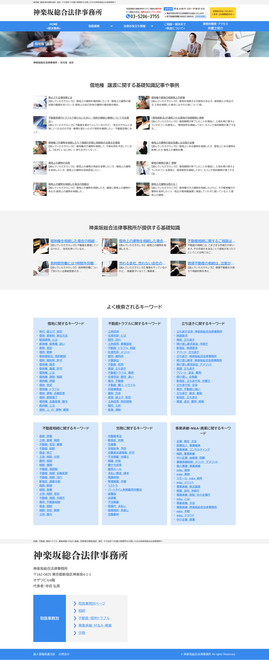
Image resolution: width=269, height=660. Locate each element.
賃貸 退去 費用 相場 (190, 401)
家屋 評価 (45, 436)
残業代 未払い (117, 506)
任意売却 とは (117, 335)
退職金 (112, 493)
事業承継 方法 (186, 503)
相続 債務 (45, 465)
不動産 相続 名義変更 (53, 473)
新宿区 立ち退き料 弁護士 (193, 381)
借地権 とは (47, 372)
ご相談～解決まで (175, 27)
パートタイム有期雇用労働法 (125, 489)
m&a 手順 (183, 511)
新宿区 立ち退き (187, 397)
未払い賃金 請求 (118, 473)
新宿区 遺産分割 (49, 481)
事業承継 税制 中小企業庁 (193, 494)
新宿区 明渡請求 (187, 348)
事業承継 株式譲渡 (188, 486)
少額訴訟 (113, 360)
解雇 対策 (114, 460)
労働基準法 (115, 436)
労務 (81, 633)
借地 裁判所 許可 (50, 360)
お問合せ (64, 654)
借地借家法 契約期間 (52, 356)
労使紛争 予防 (117, 448)
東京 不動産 (116, 381)
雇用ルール (114, 469)
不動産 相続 (47, 448)
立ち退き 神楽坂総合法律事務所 (197, 356)
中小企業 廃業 (186, 519)
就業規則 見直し (118, 510)
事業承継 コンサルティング (193, 449)
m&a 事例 (183, 474)
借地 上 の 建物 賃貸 (54, 409)
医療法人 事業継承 (188, 445)
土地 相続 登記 (49, 493)
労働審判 (113, 514)
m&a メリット (185, 482)
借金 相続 (45, 506)
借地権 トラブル (49, 389)
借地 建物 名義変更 (52, 393)
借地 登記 (45, 385)
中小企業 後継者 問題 (191, 457)
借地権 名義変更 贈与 (53, 401)
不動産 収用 (116, 364)
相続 (81, 611)
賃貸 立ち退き (117, 368)
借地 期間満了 (48, 397)
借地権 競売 (47, 364)
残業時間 (113, 477)
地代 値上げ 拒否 (50, 331)
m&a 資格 (183, 470)
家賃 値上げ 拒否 (119, 397)
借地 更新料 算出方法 (53, 335)
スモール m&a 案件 (189, 478)
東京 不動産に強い (188, 389)
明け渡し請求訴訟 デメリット (194, 364)
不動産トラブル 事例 (121, 372)
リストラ (113, 485)
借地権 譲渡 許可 (50, 368)
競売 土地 (114, 405)
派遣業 (112, 498)
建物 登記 (45, 348)
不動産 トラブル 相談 (122, 348)
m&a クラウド (185, 515)
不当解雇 (113, 502)
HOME (53, 27)
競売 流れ (114, 339)
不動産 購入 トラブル (122, 385)
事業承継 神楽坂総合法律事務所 (197, 507)
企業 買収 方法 (187, 441)
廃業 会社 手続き (188, 490)
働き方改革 (115, 465)
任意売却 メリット (119, 352)
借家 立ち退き (186, 339)
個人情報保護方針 (44, 654)
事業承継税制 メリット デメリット (197, 462)
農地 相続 (45, 460)
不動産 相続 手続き (52, 498)
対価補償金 (115, 389)
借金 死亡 (45, 452)
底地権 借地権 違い (52, 344)
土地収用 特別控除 (120, 401)
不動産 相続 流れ (50, 477)
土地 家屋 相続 (49, 440)
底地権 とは (47, 405)
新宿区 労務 (116, 440)
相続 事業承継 (186, 453)
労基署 (112, 444)
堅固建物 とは (48, 339)
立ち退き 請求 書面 (189, 393)
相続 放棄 (45, 489)
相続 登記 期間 (49, 510)
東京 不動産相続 (49, 502)
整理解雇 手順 (117, 481)
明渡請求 (182, 335)
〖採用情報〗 (200, 16)
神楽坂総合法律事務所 (45, 62)
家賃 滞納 (114, 409)
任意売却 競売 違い (120, 376)
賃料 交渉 (114, 393)
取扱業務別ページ (91, 604)
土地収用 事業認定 (120, 344)
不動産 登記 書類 (50, 444)
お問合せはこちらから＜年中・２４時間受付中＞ (223, 13)
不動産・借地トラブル (94, 618)
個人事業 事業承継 (188, 466)
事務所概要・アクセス (215, 26)
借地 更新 (45, 352)
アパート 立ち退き (188, 352)
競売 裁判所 (116, 356)
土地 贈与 (45, 514)
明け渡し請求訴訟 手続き (192, 344)
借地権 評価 (47, 381)
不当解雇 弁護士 (118, 456)
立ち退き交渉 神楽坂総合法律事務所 (199, 331)
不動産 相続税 (48, 469)
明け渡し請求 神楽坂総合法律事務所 (199, 360)
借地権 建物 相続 (50, 376)
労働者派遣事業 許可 (121, 452)
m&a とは (183, 499)
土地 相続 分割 (49, 456)
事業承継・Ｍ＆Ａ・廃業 (95, 626)
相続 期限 (45, 485)
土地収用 (113, 331)
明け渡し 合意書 (187, 376)
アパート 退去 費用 (189, 372)
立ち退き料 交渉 (187, 385)
